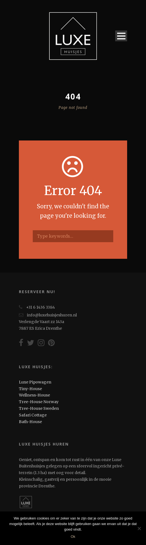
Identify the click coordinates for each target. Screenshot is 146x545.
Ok (73, 536)
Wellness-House (34, 395)
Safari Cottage (33, 415)
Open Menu (121, 35)
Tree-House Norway (39, 401)
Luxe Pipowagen (35, 382)
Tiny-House (30, 388)
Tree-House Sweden (39, 408)
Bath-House (30, 421)
